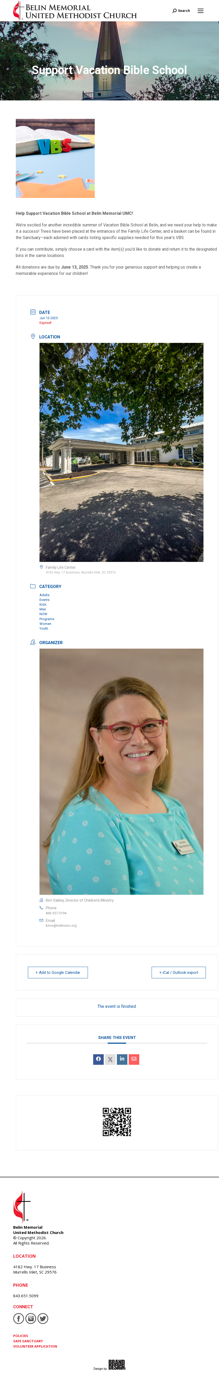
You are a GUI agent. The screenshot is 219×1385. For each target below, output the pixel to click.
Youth (43, 628)
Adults (44, 595)
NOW (43, 614)
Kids (42, 604)
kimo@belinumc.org (61, 925)
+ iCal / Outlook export (178, 972)
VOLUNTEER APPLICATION (35, 1346)
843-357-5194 (56, 913)
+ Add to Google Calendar (58, 972)
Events (44, 600)
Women (45, 624)
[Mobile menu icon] (200, 11)
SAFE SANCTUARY (28, 1341)
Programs (46, 619)
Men (42, 609)
